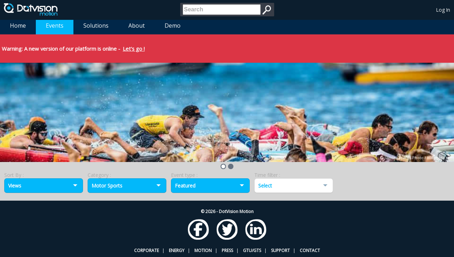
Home (18, 25)
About (136, 25)
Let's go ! (134, 48)
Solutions (96, 25)
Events (54, 25)
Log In (443, 9)
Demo (173, 25)
